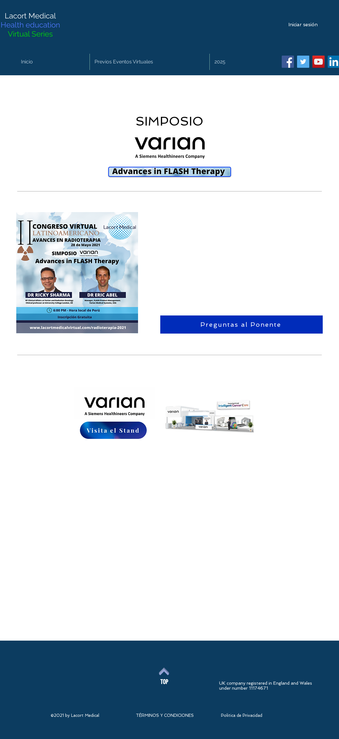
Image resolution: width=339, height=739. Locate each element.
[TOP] (164, 682)
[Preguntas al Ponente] (241, 324)
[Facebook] (288, 62)
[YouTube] (318, 62)
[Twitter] (303, 62)
